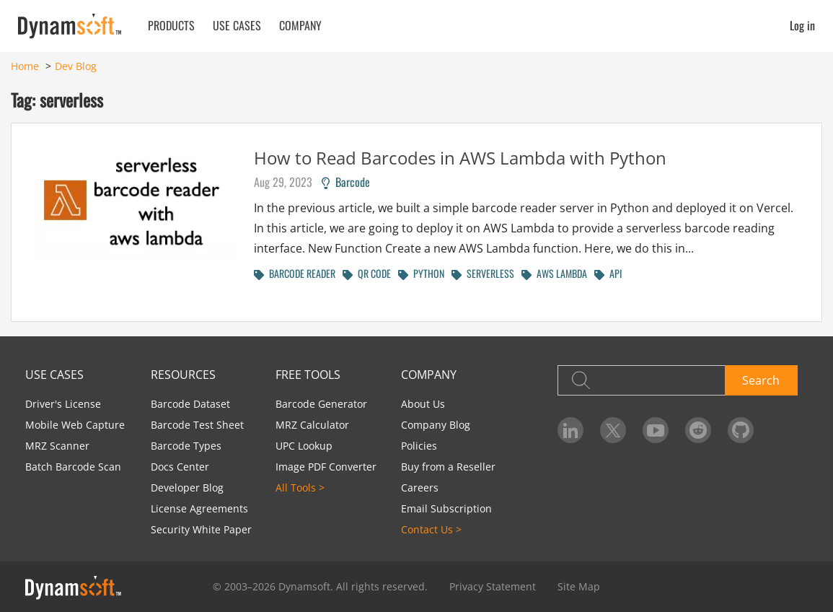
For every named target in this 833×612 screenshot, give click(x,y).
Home (25, 66)
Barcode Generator (321, 404)
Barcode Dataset (190, 404)
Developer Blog (187, 487)
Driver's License (63, 404)
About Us (423, 404)
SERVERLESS (482, 273)
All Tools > (300, 487)
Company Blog (435, 425)
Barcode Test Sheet (197, 425)
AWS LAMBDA (554, 273)
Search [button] (761, 380)
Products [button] (171, 25)
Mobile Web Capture (75, 425)
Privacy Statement (492, 586)
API (608, 273)
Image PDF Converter (326, 466)
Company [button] (300, 25)
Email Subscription (446, 508)
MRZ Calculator (312, 425)
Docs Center (180, 466)
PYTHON (421, 273)
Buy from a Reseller (448, 466)
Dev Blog (76, 66)
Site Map (578, 586)
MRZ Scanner (57, 446)
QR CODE (367, 273)
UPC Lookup (304, 446)
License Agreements (199, 508)
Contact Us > (431, 529)
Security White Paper (201, 529)
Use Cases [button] (237, 25)
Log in (802, 25)
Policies (419, 446)
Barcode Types (186, 446)
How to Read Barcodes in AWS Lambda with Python (460, 158)
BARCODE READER (294, 273)
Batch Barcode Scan (73, 466)
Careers (419, 487)
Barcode (346, 182)
